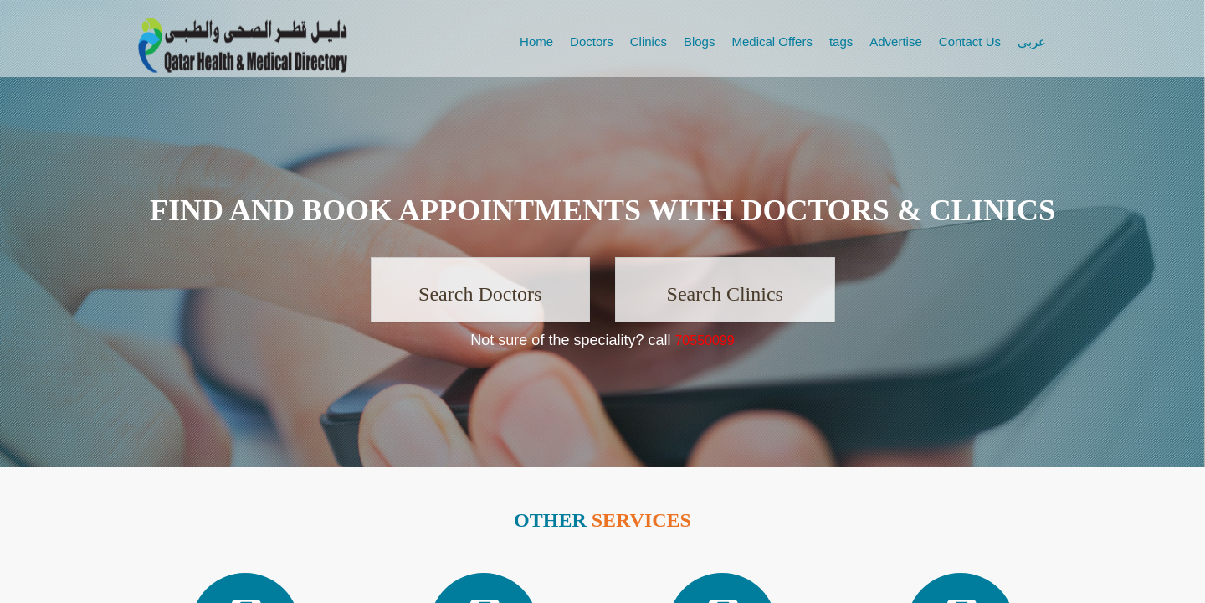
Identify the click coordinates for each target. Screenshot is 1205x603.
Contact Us (970, 41)
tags (841, 41)
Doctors (591, 41)
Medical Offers (771, 41)
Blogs (699, 41)
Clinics (648, 41)
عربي (1032, 41)
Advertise (895, 41)
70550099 (704, 340)
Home (536, 41)
